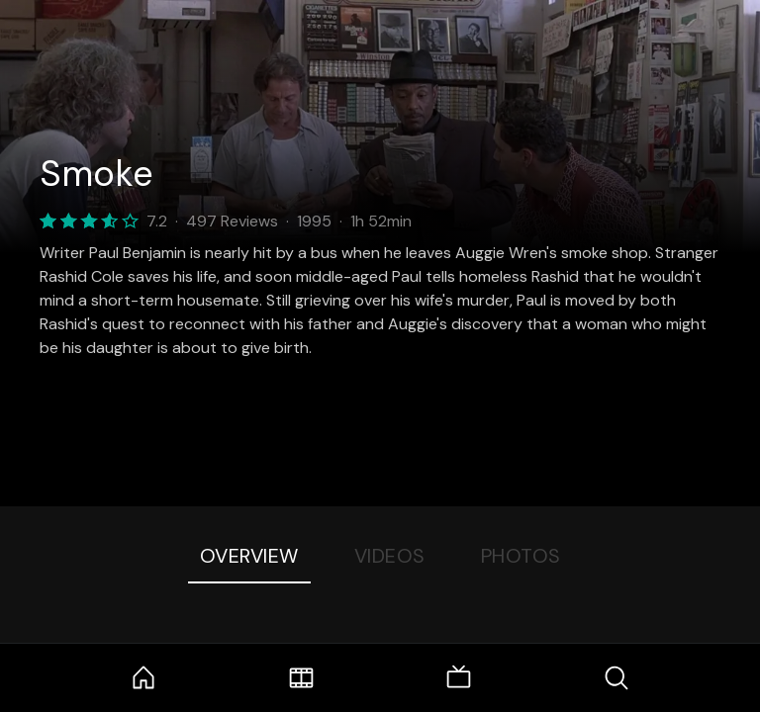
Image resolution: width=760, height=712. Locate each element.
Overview (249, 556)
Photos (521, 556)
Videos (390, 556)
